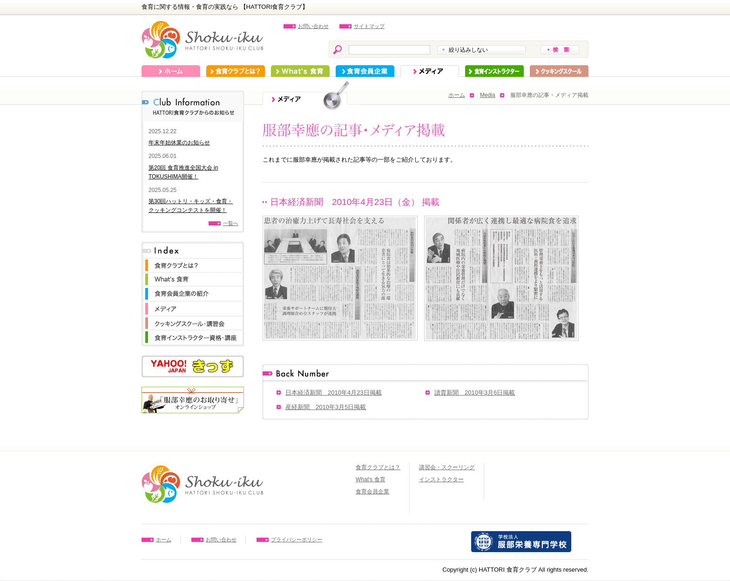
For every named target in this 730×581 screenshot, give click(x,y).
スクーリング (559, 71)
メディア (429, 71)
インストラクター (494, 71)
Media (487, 95)
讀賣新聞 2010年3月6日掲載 (474, 392)
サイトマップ (369, 26)
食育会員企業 (365, 71)
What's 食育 (300, 71)
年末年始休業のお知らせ (179, 142)
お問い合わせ (313, 26)
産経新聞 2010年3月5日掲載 (325, 406)
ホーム (171, 71)
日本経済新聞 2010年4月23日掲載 (333, 392)
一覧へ (230, 223)
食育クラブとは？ (235, 71)
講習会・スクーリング (447, 467)
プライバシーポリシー (296, 539)
